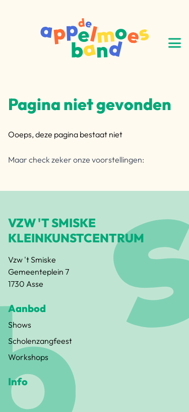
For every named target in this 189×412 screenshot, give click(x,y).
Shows (19, 325)
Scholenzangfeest (40, 341)
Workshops (28, 357)
